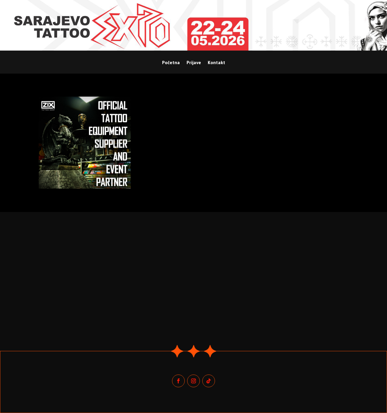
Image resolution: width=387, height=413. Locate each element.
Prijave (194, 63)
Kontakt (216, 63)
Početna (171, 63)
